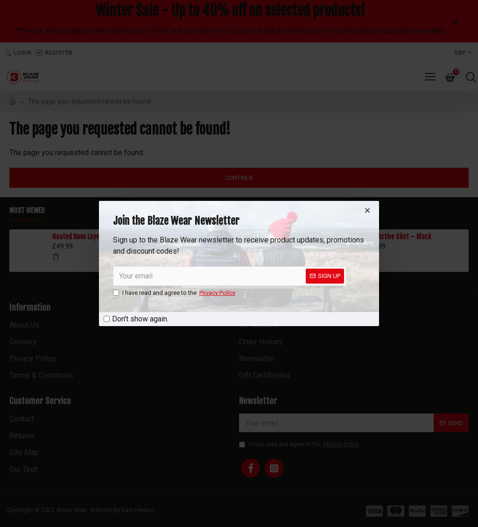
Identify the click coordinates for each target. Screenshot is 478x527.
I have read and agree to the (175, 293)
